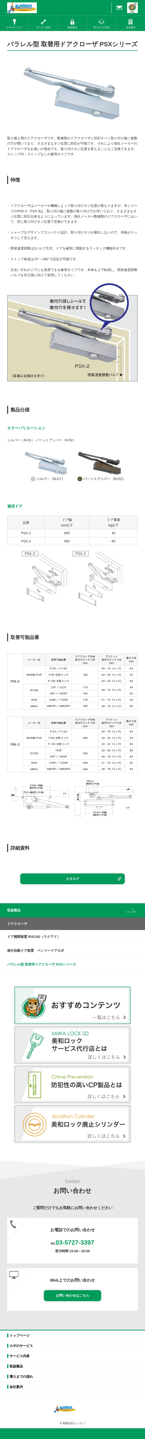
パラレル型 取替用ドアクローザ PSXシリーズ (41, 964)
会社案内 (16, 1387)
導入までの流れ (21, 1376)
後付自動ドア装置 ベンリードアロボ (35, 950)
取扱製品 (16, 1366)
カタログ (72, 879)
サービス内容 (20, 1356)
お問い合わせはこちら (72, 1295)
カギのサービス (21, 1346)
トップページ (20, 1335)
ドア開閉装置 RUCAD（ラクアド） (33, 937)
